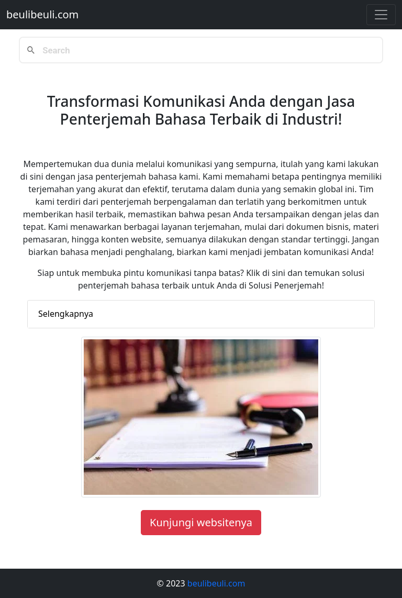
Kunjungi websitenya (201, 522)
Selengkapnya (65, 313)
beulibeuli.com (42, 14)
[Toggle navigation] (381, 14)
